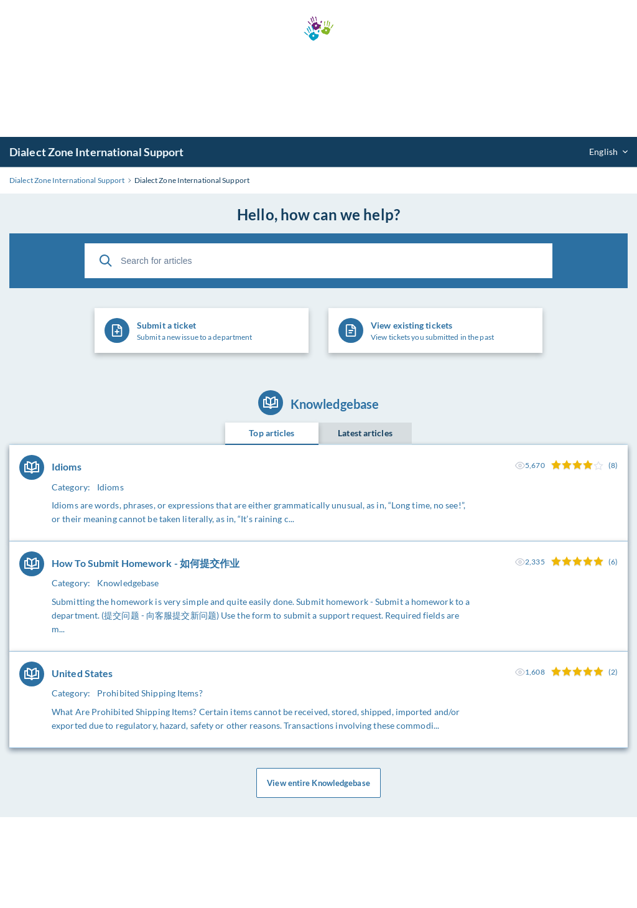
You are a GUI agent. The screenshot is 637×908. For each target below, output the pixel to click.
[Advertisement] (318, 89)
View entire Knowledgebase (318, 783)
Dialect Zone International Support (96, 152)
